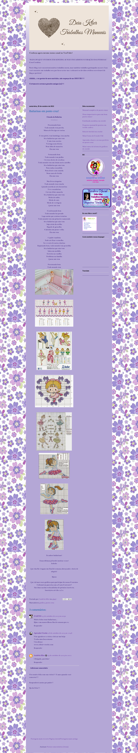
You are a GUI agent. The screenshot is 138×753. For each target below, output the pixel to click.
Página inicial (54, 739)
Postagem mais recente (40, 739)
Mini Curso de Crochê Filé (92, 136)
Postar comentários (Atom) (58, 747)
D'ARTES (37, 616)
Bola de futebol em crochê (92, 132)
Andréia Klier (39, 655)
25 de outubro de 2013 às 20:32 (54, 616)
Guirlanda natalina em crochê (94, 121)
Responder (38, 626)
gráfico (42, 603)
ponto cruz (50, 603)
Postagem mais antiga (69, 739)
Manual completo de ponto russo (95, 110)
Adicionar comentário (39, 668)
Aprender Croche (41, 633)
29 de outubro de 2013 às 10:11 (59, 655)
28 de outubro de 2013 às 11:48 (60, 633)
